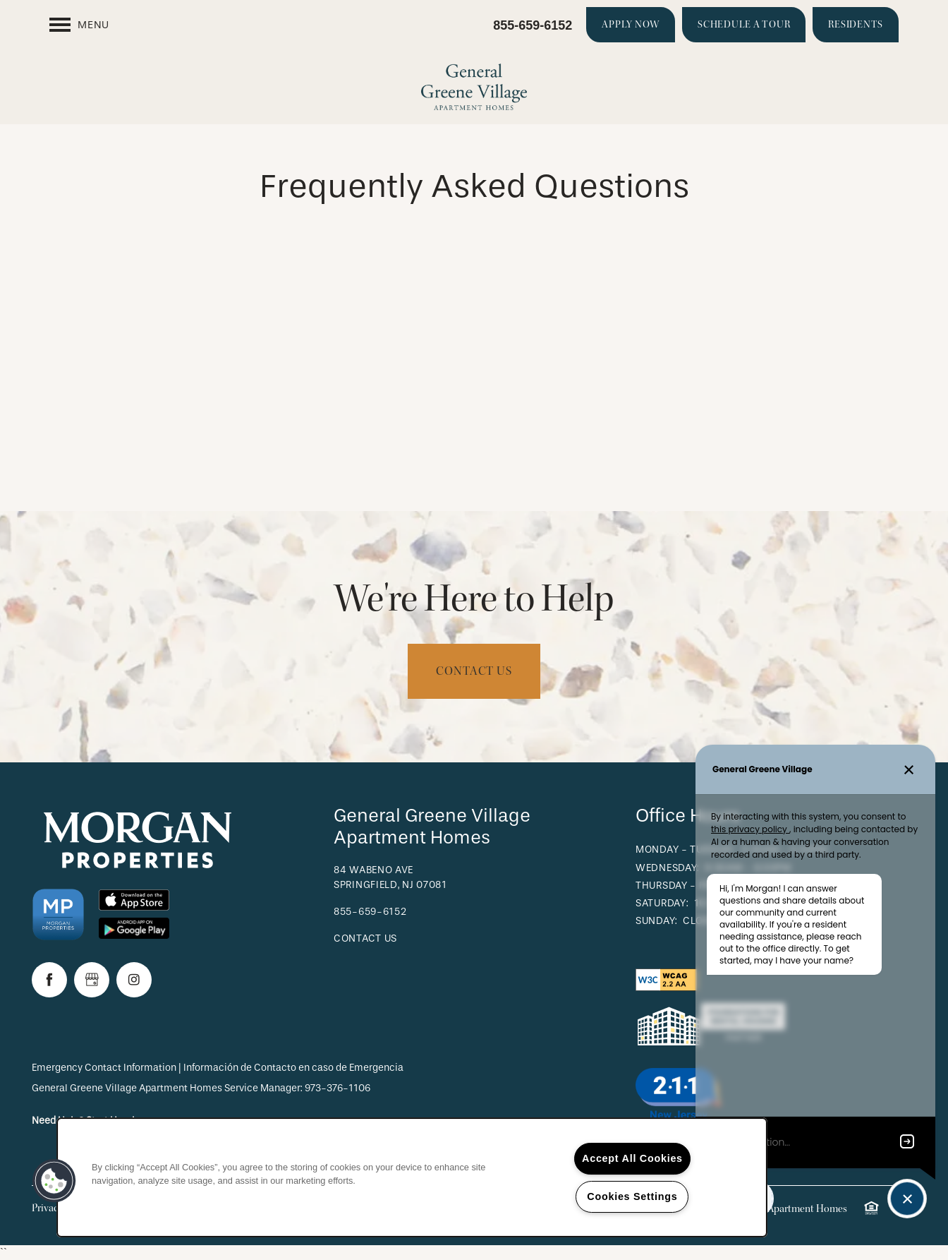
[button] (630, 24)
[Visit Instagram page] (134, 979)
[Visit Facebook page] (49, 979)
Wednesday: (668, 868)
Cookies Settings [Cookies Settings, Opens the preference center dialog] (632, 1196)
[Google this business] (91, 979)
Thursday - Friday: (686, 886)
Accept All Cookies (632, 1158)
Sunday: (657, 921)
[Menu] (79, 24)
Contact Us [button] (474, 671)
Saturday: (662, 903)
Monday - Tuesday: (686, 850)
